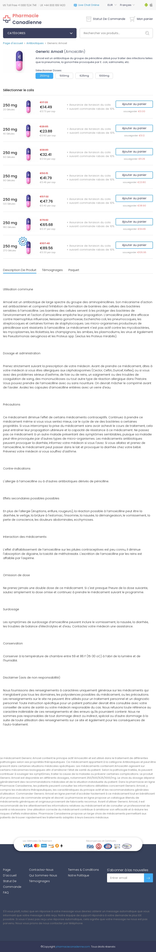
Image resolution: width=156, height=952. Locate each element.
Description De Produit (19, 270)
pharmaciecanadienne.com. (72, 946)
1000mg (104, 76)
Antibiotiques (35, 43)
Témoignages (52, 270)
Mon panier (141, 19)
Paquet (73, 270)
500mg (64, 76)
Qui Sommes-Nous (43, 875)
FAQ (6, 892)
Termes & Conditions (83, 870)
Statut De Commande (106, 19)
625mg (84, 76)
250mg (44, 76)
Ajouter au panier (134, 104)
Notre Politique (78, 875)
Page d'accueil (13, 43)
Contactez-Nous (41, 870)
